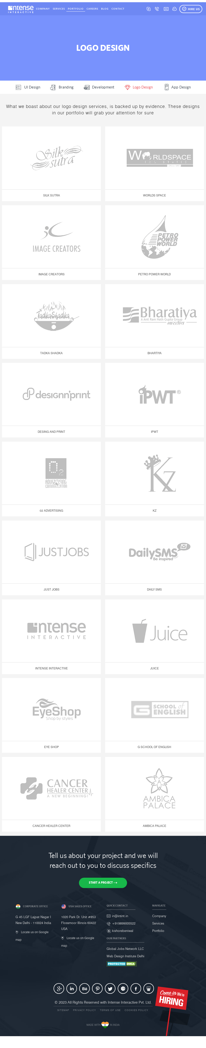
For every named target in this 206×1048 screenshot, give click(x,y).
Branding (62, 86)
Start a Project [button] (103, 882)
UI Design (28, 86)
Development (98, 86)
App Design (177, 86)
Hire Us (191, 9)
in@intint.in (120, 916)
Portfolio (76, 8)
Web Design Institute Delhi (125, 956)
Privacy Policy (84, 1010)
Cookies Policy (136, 1010)
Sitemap (63, 1010)
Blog (105, 8)
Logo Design (138, 86)
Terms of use (110, 1010)
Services (59, 8)
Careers (92, 8)
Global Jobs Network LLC (125, 949)
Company (43, 8)
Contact (118, 8)
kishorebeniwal (122, 931)
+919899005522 (123, 923)
